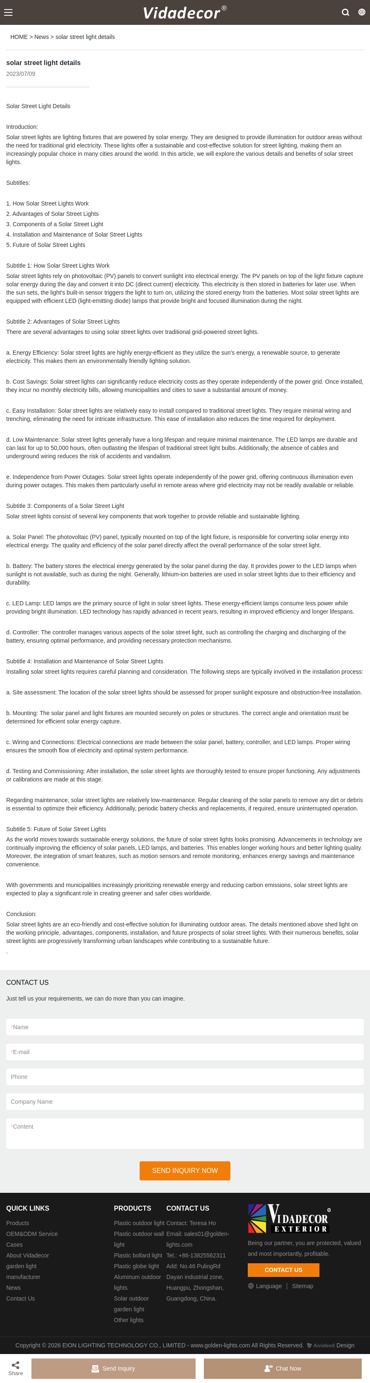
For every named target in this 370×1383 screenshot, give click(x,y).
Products (17, 1223)
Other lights (129, 1320)
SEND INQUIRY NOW (185, 1170)
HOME (19, 37)
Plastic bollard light (138, 1255)
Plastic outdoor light (139, 1223)
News (41, 37)
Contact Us (20, 1298)
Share (15, 1368)
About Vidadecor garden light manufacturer (27, 1266)
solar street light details (85, 37)
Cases (14, 1244)
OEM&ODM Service (32, 1234)
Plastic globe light (136, 1266)
